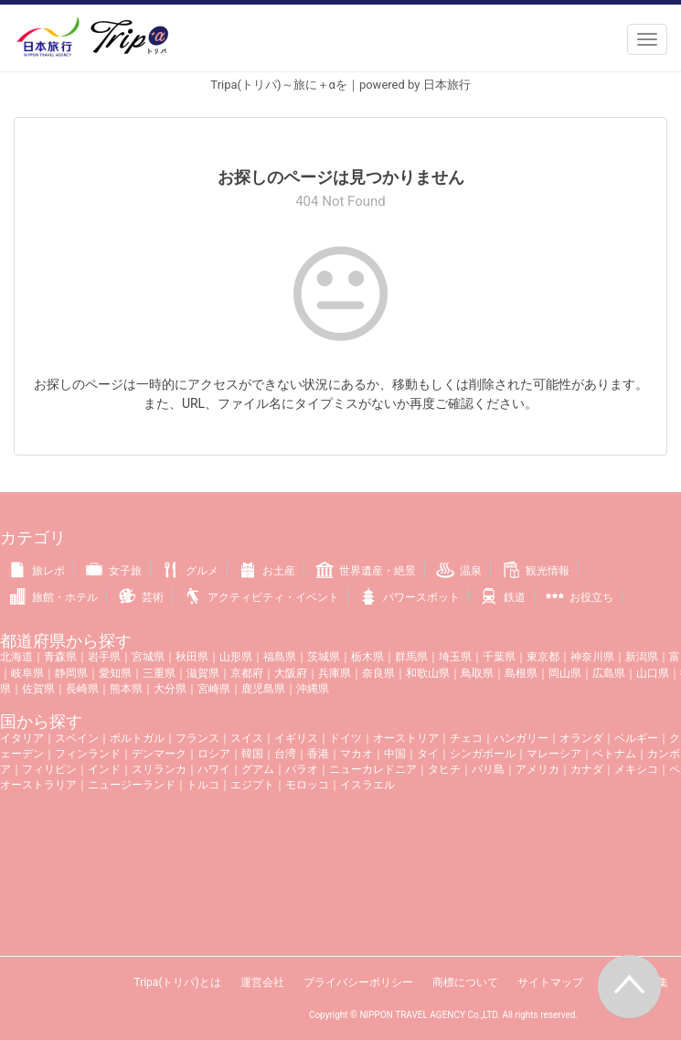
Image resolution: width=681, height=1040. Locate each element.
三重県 (159, 673)
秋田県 (192, 656)
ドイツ (345, 738)
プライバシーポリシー (358, 982)
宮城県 (148, 656)
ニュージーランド (132, 784)
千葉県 (499, 656)
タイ (428, 753)
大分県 (170, 688)
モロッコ (307, 784)
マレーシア (554, 753)
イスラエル (367, 784)
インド (104, 769)
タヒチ (444, 769)
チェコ (466, 738)
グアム (257, 769)
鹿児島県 (263, 688)
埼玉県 (455, 656)
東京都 (543, 656)
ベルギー (636, 738)
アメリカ (537, 769)
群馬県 (411, 656)
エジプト (252, 784)
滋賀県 (202, 673)
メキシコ (636, 769)
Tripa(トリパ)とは (176, 982)
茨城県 (323, 656)
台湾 (285, 753)
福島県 (279, 656)
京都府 (246, 673)
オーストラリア (38, 784)
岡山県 (564, 673)
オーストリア (406, 738)
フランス (197, 738)
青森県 (60, 656)
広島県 (608, 673)
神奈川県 (592, 656)
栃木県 (367, 656)
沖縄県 (312, 688)
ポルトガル (137, 738)
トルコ (202, 784)
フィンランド (88, 753)
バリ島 (488, 769)
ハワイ (213, 769)
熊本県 (126, 688)
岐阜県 (27, 673)
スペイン (77, 738)
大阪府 (290, 673)
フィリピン (49, 769)
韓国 (252, 753)
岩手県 (104, 656)
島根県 (521, 673)
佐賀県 (38, 688)
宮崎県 (213, 688)
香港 (318, 753)
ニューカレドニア (373, 769)
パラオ (301, 769)
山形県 (235, 656)
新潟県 (641, 656)
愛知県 (115, 673)
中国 (395, 753)
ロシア (213, 753)
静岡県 (71, 673)
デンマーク (159, 753)
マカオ (356, 753)
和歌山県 (428, 673)
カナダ (586, 769)
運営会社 (262, 982)
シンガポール (483, 753)
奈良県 (378, 673)
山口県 (652, 673)
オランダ (581, 738)
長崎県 (82, 688)
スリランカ (159, 769)
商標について (465, 982)
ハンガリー (521, 738)
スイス (246, 738)
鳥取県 (477, 673)
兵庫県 (334, 673)
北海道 (16, 656)
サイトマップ (550, 982)
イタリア (22, 738)
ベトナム (614, 753)
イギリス (296, 738)
